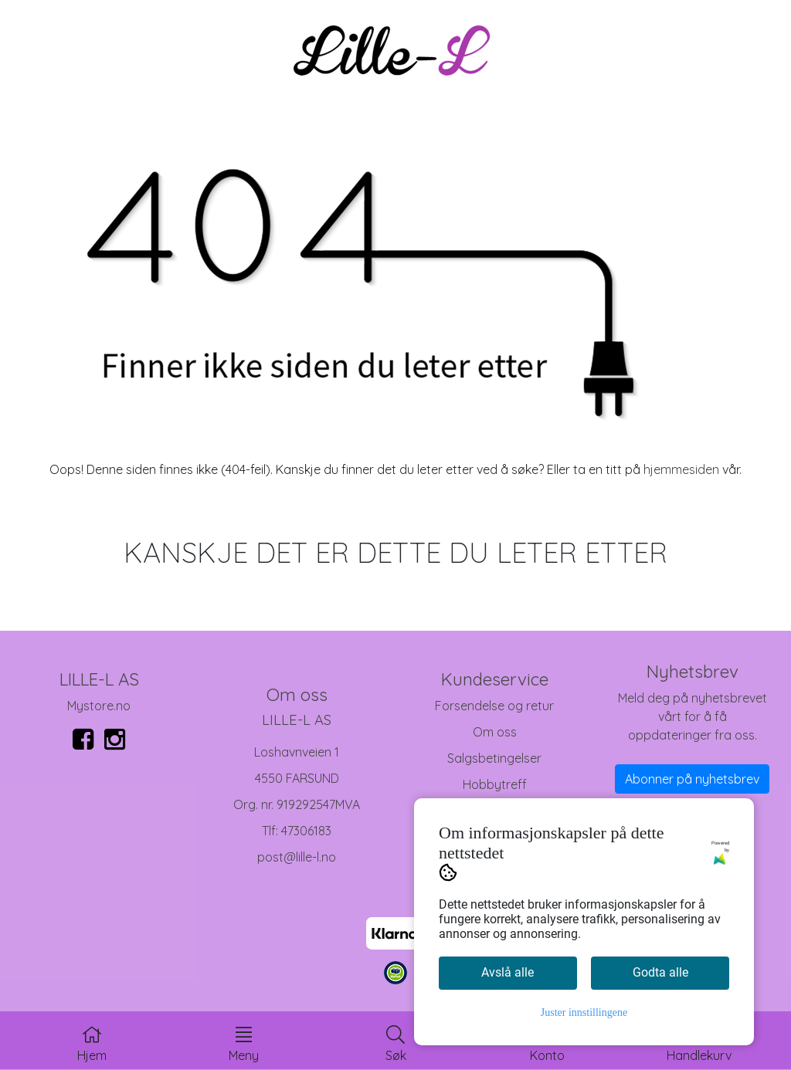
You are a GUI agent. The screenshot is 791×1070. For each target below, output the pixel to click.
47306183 (306, 830)
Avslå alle (507, 972)
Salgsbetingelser (494, 758)
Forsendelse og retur (494, 705)
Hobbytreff (495, 784)
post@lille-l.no (296, 857)
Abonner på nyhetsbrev (692, 779)
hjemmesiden (681, 469)
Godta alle (660, 972)
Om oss (495, 732)
